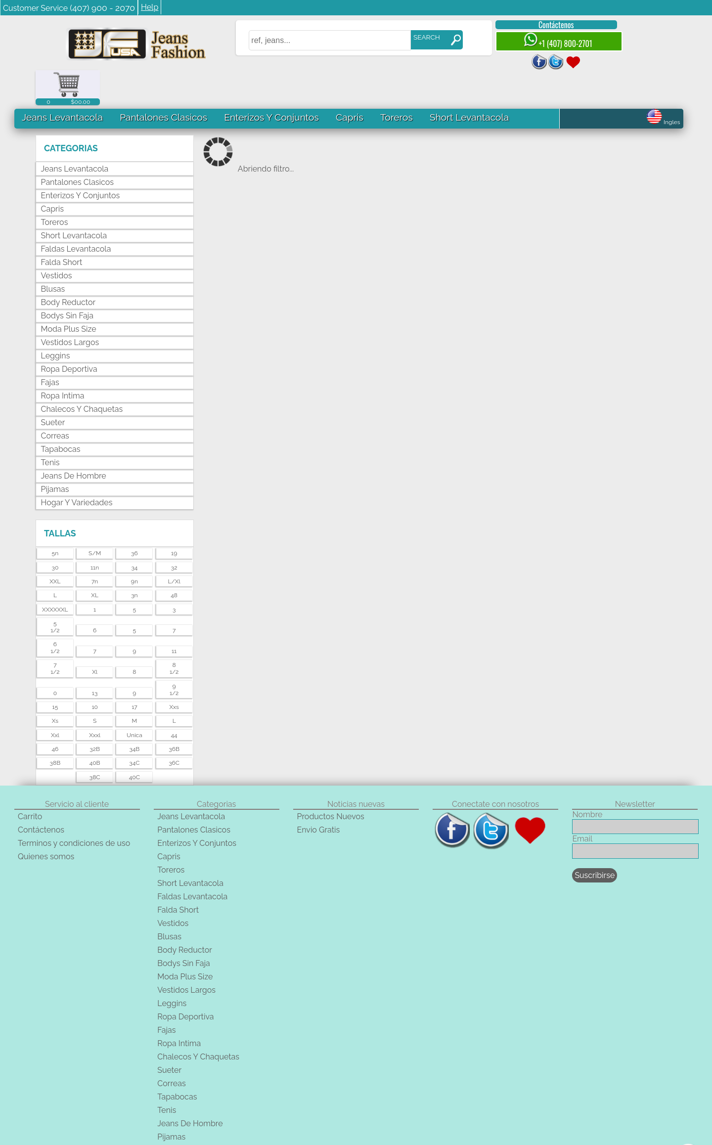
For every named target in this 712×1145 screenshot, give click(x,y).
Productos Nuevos (330, 781)
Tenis (50, 428)
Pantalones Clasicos (163, 82)
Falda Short (62, 227)
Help (149, 7)
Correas (55, 401)
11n (94, 532)
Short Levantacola (468, 82)
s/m (95, 518)
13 (95, 658)
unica (134, 700)
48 (174, 560)
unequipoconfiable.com (438, 1140)
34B (134, 713)
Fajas (50, 347)
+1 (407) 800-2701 (550, 40)
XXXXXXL (55, 574)
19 (174, 518)
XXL (54, 546)
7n (94, 546)
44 (174, 700)
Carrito (30, 781)
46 (54, 713)
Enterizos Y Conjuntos (271, 82)
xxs (173, 671)
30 (54, 532)
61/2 (54, 612)
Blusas (53, 254)
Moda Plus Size (68, 294)
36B (174, 713)
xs (55, 686)
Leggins (55, 321)
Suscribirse (595, 840)
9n (134, 546)
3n (134, 560)
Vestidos (56, 241)
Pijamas (55, 454)
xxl (55, 700)
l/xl (174, 546)
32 (174, 532)
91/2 (174, 654)
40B (94, 728)
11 (174, 616)
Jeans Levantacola (62, 82)
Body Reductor (68, 267)
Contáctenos (548, 24)
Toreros (396, 82)
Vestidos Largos (70, 307)
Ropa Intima (63, 361)
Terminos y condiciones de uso (74, 808)
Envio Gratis (318, 794)
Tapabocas (61, 414)
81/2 (174, 634)
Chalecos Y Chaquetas (82, 374)
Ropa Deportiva (69, 334)
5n (55, 518)
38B (55, 728)
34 (134, 532)
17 (134, 671)
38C (94, 742)
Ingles (663, 87)
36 (134, 518)
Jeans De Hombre (73, 441)
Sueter (53, 388)
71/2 (54, 634)
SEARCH (418, 37)
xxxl (94, 700)
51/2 (54, 592)
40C (134, 742)
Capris (349, 82)
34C (134, 728)
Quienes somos (46, 821)
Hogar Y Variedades (77, 468)
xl (94, 637)
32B (94, 713)
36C (174, 728)
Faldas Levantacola (76, 214)
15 (55, 671)
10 (94, 671)
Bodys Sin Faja (67, 281)
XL (94, 560)
